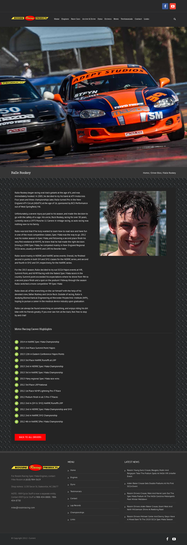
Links (146, 19)
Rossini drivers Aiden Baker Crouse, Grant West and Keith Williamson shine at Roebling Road (149, 508)
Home (56, 19)
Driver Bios (156, 172)
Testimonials (127, 19)
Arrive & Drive (89, 19)
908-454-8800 (43, 497)
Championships (77, 512)
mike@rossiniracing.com (23, 507)
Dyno (100, 19)
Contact (138, 19)
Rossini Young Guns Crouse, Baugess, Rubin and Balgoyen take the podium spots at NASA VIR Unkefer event (151, 473)
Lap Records (75, 505)
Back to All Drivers (30, 437)
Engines (65, 19)
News (116, 19)
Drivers (108, 19)
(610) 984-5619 (33, 479)
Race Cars (75, 19)
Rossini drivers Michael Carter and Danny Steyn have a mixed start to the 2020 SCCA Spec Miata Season (151, 518)
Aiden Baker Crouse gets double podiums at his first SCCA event (150, 485)
